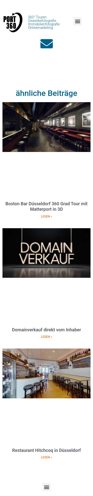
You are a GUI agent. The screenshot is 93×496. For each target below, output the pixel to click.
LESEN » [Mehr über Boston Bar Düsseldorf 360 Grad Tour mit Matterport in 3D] (46, 216)
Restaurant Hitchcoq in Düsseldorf (46, 450)
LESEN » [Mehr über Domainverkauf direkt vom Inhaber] (46, 337)
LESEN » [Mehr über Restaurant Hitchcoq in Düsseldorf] (46, 457)
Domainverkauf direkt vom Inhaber (46, 329)
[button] (77, 21)
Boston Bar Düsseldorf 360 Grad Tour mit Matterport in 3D (46, 206)
